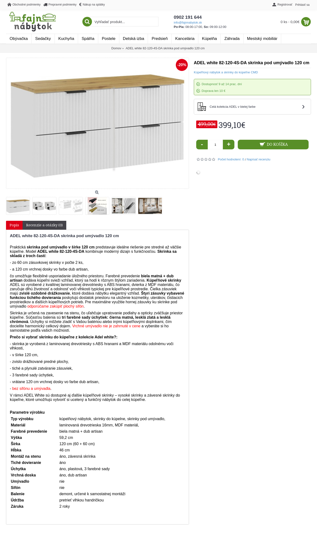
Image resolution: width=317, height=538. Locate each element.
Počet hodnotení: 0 (231, 159)
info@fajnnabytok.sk (188, 22)
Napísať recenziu (258, 159)
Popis (14, 225)
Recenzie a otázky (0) (44, 225)
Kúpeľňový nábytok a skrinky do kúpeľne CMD (226, 72)
